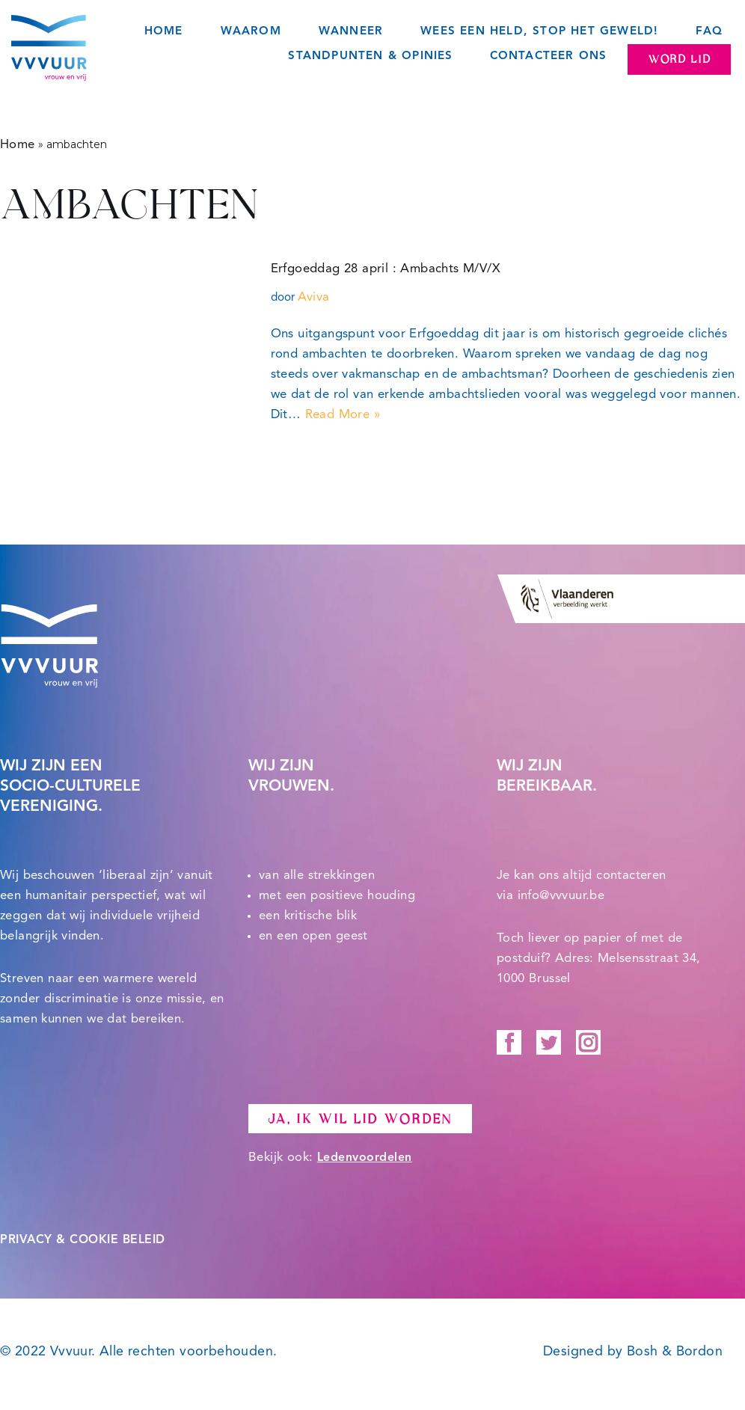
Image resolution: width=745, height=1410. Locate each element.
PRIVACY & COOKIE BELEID (82, 1240)
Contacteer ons (548, 56)
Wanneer (351, 31)
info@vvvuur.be (561, 895)
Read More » (342, 414)
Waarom (251, 31)
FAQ (709, 31)
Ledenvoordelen (364, 1158)
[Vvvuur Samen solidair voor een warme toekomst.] (49, 48)
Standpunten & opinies (370, 56)
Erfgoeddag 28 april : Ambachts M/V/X (385, 269)
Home (163, 31)
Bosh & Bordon (675, 1351)
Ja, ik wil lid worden (360, 1119)
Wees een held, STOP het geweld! (539, 31)
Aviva (314, 297)
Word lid (679, 59)
